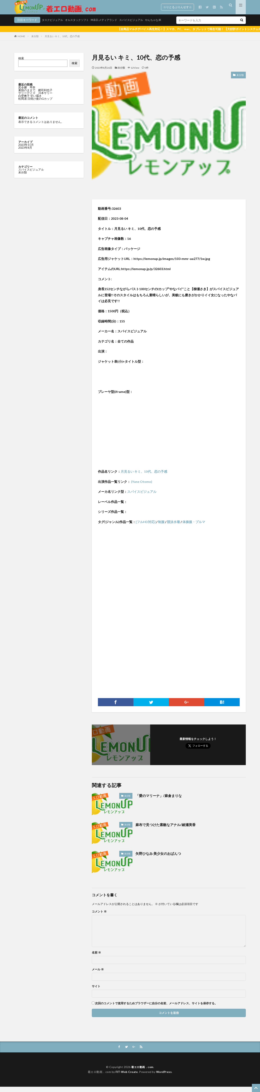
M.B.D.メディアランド (81, 26)
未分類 (35, 41)
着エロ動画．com (142, 1072)
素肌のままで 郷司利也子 (35, 95)
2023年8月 (25, 152)
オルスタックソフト (52, 26)
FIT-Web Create (126, 1077)
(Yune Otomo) (141, 487)
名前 (96, 957)
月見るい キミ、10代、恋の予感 (62, 41)
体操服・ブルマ (193, 527)
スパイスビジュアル (109, 26)
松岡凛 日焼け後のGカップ (35, 103)
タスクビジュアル (25, 26)
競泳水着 (173, 527)
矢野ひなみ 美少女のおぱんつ (159, 858)
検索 (21, 63)
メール (98, 974)
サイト (96, 991)
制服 (161, 527)
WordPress (164, 1077)
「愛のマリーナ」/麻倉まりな (159, 800)
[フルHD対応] (146, 527)
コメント (99, 916)
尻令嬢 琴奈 (27, 92)
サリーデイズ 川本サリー (35, 98)
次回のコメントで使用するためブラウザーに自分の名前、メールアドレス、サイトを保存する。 (156, 1008)
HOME (21, 41)
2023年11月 (26, 149)
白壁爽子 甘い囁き (30, 101)
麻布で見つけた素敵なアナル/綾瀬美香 (167, 829)
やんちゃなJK (133, 26)
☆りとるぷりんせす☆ (177, 7)
